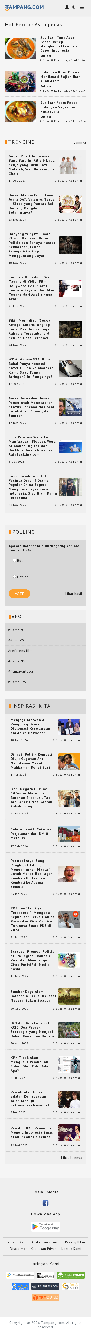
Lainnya (80, 142)
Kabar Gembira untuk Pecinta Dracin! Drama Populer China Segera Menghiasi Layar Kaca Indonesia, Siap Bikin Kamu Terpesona (33, 487)
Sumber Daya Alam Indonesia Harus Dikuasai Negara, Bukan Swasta (33, 995)
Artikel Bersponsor (46, 1242)
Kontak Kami (71, 1249)
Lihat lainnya (71, 1157)
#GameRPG (17, 661)
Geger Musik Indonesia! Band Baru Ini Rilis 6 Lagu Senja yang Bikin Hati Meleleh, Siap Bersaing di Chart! (32, 165)
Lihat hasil (73, 593)
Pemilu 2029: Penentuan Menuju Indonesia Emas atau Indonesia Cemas (32, 1132)
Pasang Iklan (75, 1242)
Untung (21, 577)
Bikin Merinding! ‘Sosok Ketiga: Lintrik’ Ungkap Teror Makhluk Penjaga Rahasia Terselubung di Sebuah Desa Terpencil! (30, 329)
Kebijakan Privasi (44, 1249)
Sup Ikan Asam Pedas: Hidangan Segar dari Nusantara (59, 107)
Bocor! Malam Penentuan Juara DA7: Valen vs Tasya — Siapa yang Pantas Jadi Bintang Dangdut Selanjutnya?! (32, 204)
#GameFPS (17, 682)
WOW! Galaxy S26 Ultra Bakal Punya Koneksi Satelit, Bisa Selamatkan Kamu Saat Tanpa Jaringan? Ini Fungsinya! (31, 368)
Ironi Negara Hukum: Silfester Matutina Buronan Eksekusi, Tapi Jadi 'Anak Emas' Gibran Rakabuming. (31, 797)
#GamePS (16, 640)
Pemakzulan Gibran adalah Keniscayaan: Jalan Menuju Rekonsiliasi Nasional (30, 1098)
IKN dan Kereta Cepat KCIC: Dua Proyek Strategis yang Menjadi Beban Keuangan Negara (32, 1029)
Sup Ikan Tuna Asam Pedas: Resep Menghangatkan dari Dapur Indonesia (58, 44)
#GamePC (16, 630)
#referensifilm (20, 650)
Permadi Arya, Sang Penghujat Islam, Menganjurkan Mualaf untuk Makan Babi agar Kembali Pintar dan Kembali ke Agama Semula (31, 873)
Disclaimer (18, 1249)
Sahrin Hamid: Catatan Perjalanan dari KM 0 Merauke (31, 833)
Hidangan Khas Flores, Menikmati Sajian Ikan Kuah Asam (60, 76)
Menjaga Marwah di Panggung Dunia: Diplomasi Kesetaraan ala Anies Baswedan (30, 726)
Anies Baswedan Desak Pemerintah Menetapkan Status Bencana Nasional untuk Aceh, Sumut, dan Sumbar (31, 407)
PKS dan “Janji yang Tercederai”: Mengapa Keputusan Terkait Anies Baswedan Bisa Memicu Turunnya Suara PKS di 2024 (33, 919)
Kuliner (45, 56)
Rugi (19, 560)
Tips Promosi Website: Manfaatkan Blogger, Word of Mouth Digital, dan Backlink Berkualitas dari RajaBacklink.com (32, 446)
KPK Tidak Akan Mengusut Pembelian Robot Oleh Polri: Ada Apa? (29, 1064)
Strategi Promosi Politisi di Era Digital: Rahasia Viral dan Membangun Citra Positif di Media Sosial (33, 960)
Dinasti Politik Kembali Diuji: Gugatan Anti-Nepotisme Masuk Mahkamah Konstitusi (31, 761)
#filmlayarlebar (21, 671)
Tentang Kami (17, 1242)
